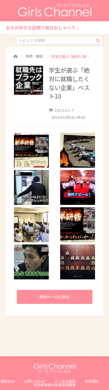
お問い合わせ (34, 381)
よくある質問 (65, 381)
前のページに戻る (55, 296)
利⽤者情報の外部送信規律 (54, 384)
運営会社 (7, 381)
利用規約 (92, 381)
